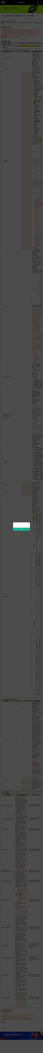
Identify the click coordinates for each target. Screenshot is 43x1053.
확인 (21, 529)
